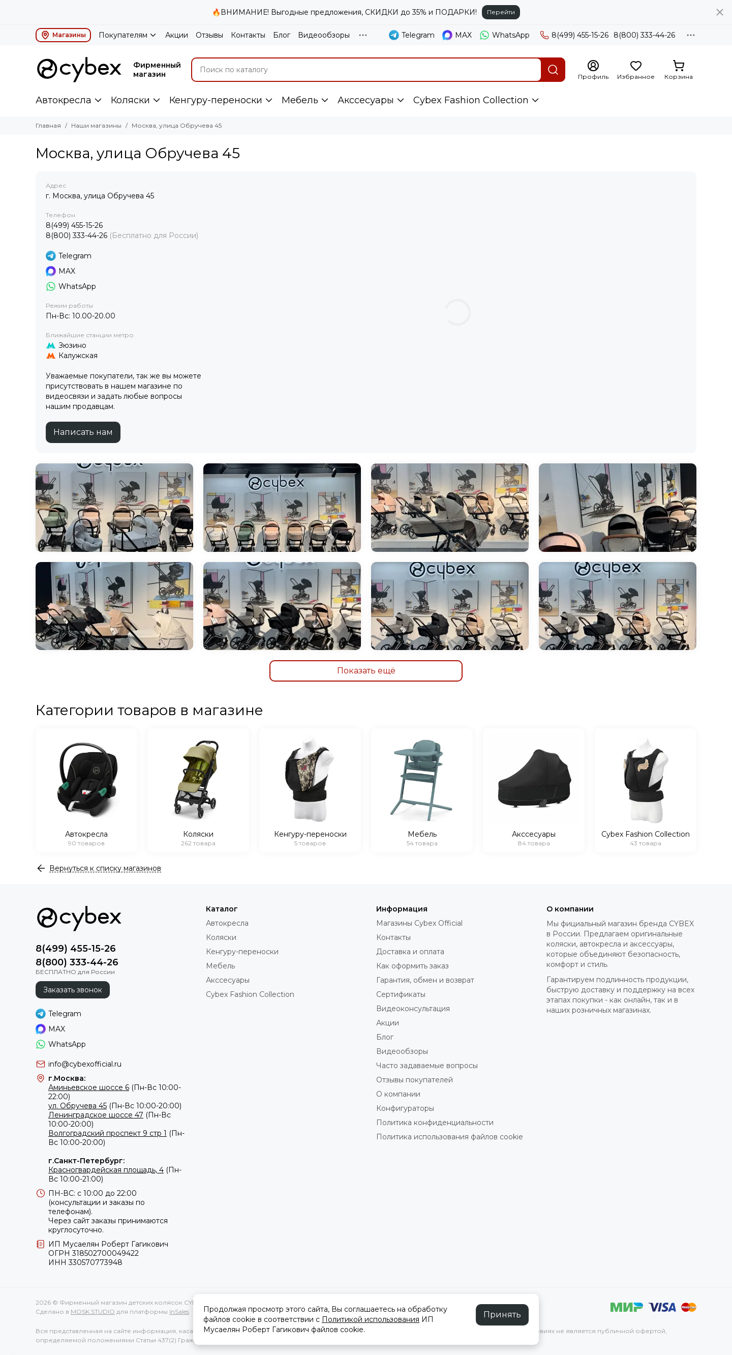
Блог (281, 35)
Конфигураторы (405, 1108)
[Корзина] (678, 70)
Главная (48, 125)
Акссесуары (366, 100)
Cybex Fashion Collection (471, 100)
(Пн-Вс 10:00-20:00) (114, 1105)
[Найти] (553, 69)
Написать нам (83, 432)
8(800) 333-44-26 (644, 35)
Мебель (300, 100)
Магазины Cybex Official (419, 923)
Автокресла (64, 100)
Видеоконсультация (413, 1008)
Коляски (130, 100)
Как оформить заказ (412, 965)
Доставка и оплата (410, 951)
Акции (176, 35)
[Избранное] (636, 70)
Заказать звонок (72, 989)
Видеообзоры (324, 35)
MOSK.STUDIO (93, 1311)
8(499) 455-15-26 (574, 35)
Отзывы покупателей (414, 1079)
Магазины (63, 35)
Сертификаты (400, 994)
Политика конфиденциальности (435, 1122)
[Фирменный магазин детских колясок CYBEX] (79, 69)
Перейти (501, 12)
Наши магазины (96, 125)
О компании (398, 1094)
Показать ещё (366, 670)
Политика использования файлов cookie (449, 1136)
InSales (179, 1311)
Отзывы (209, 35)
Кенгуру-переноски (215, 100)
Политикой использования (370, 1319)
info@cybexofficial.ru (84, 1064)
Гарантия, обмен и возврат (425, 980)
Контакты (248, 35)
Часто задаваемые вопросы (427, 1065)
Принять (502, 1314)
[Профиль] (593, 70)
